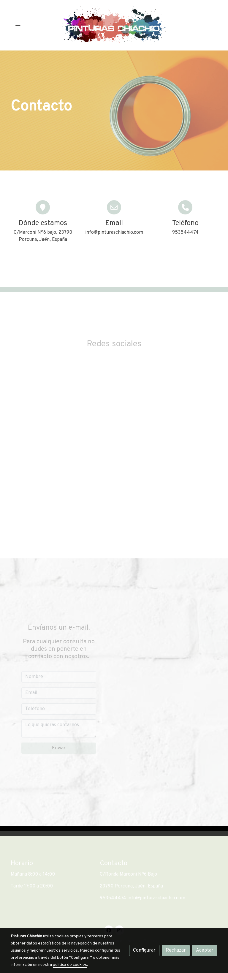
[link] (114, 25)
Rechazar (176, 950)
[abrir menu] (18, 25)
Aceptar (204, 950)
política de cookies (70, 964)
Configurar (144, 950)
